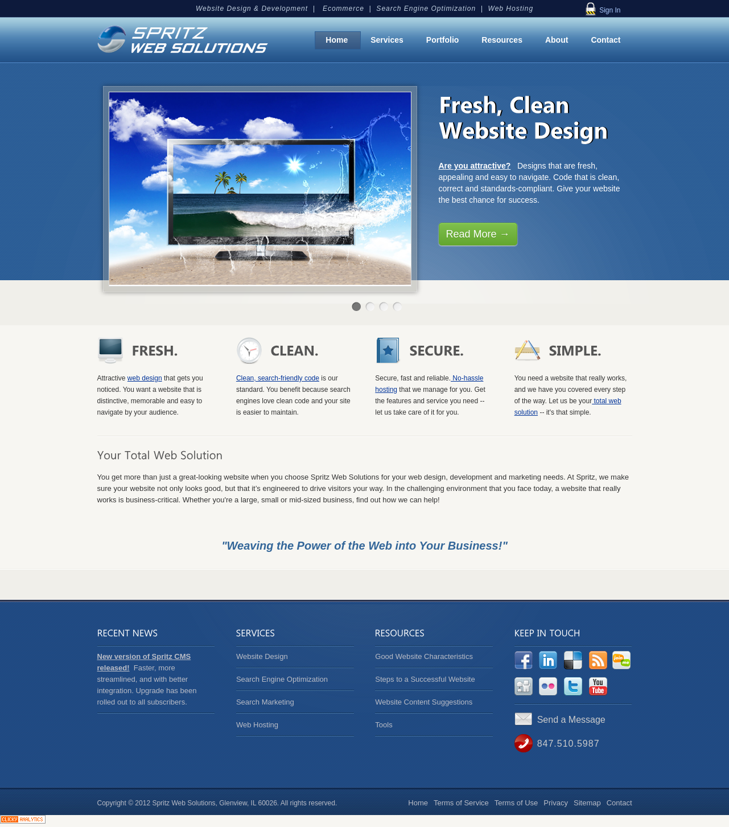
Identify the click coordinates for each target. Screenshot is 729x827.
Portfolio (442, 39)
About (556, 39)
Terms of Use (516, 803)
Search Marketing (265, 702)
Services (386, 39)
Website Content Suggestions (423, 702)
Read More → (478, 234)
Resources (501, 39)
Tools (383, 724)
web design (144, 378)
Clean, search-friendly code (277, 378)
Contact (605, 39)
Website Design (262, 656)
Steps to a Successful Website (425, 679)
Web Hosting (257, 724)
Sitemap (587, 803)
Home (337, 39)
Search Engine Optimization (282, 679)
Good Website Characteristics (424, 656)
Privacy (555, 803)
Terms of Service (461, 803)
